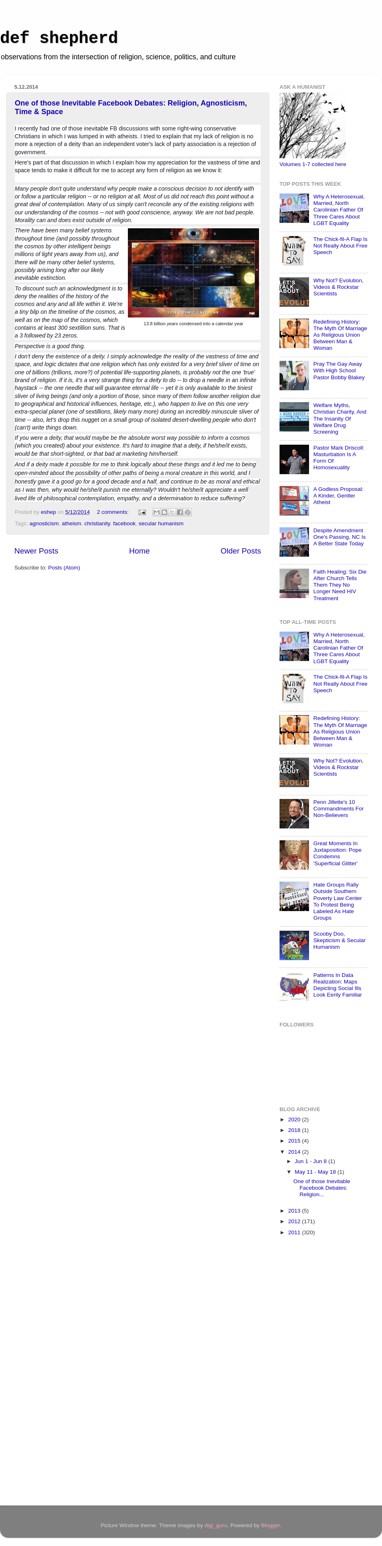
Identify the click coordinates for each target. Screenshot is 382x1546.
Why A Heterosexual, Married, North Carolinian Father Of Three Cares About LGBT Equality (338, 210)
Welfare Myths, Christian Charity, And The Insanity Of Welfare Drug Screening (339, 418)
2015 (295, 1141)
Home (139, 551)
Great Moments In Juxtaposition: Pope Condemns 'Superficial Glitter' (337, 853)
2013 (295, 1211)
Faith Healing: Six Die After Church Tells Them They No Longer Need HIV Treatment (339, 585)
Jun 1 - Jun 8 (311, 1161)
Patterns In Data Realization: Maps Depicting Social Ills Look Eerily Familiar (337, 985)
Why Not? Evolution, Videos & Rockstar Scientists (338, 287)
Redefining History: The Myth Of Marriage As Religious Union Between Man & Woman (340, 335)
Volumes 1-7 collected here (313, 164)
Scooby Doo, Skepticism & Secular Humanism (339, 940)
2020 (295, 1119)
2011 (295, 1232)
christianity (97, 523)
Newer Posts (36, 551)
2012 (295, 1221)
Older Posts (241, 551)
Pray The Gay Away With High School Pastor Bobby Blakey (338, 370)
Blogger (270, 1525)
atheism (71, 523)
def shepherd (59, 38)
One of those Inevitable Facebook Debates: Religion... (321, 1187)
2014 (295, 1152)
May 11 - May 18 (316, 1172)
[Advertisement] (312, 1372)
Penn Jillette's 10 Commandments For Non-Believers (338, 808)
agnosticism (44, 523)
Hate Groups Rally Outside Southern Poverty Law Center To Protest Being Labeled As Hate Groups (337, 901)
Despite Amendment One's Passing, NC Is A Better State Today (339, 537)
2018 (295, 1130)
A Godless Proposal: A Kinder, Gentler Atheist (338, 495)
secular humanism (161, 523)
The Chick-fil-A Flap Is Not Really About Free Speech (340, 245)
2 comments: (113, 512)
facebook (124, 523)
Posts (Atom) (64, 568)
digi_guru (216, 1525)
